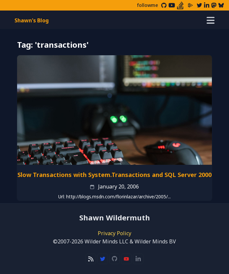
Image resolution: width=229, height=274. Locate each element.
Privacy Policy (114, 233)
